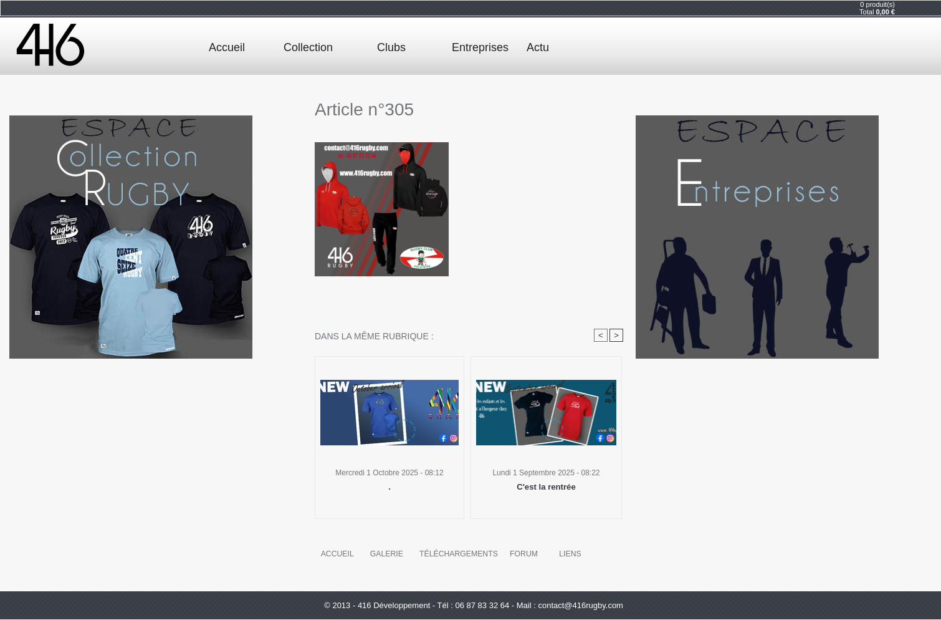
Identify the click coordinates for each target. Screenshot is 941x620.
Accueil (227, 47)
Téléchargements (457, 554)
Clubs (391, 47)
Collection (308, 47)
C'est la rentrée (546, 487)
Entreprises (480, 47)
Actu (538, 47)
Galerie (386, 554)
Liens (569, 554)
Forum (523, 554)
